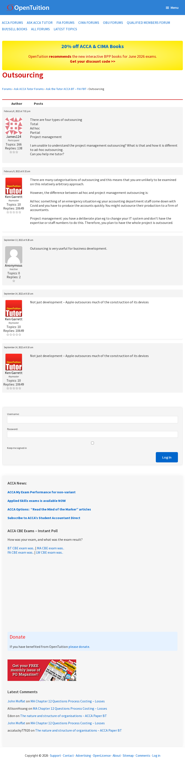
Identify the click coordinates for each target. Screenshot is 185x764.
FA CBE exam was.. (21, 552)
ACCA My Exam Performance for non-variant (42, 492)
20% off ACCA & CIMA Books (92, 46)
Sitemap (128, 755)
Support (55, 755)
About (117, 755)
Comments (143, 755)
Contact (68, 755)
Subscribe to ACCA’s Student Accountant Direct (44, 518)
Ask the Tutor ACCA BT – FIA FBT (66, 89)
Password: (12, 429)
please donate (78, 646)
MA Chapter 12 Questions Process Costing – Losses (67, 701)
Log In (166, 457)
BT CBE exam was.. (21, 548)
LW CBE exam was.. (49, 552)
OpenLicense (102, 755)
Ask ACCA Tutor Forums (29, 89)
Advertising (83, 755)
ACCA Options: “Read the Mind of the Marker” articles (49, 509)
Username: (13, 414)
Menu (175, 7)
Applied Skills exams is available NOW (37, 500)
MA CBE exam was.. (50, 548)
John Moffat (16, 701)
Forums (7, 89)
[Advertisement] (92, 593)
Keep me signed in (17, 448)
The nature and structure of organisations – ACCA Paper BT (63, 716)
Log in (156, 755)
